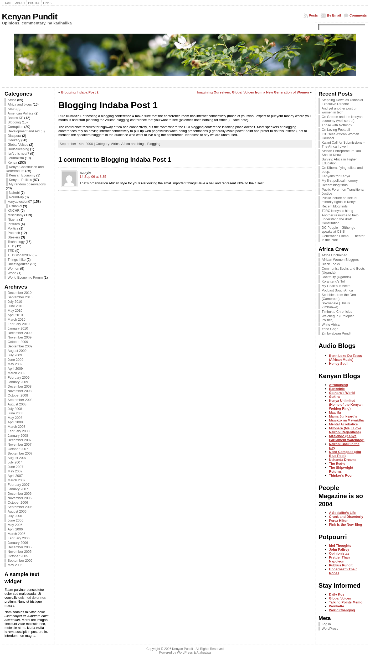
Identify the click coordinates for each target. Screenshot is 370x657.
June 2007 (15, 467)
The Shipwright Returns (341, 469)
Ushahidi (15, 206)
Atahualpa (203, 652)
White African (331, 324)
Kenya (12, 162)
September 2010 (20, 297)
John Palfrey (339, 549)
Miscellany (15, 215)
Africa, (116, 144)
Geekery (14, 140)
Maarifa (335, 412)
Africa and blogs (20, 104)
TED (11, 246)
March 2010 (16, 319)
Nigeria (13, 219)
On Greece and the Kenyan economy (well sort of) (342, 119)
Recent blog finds (335, 185)
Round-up (16, 197)
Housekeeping (18, 149)
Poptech (14, 233)
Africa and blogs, (134, 144)
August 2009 (17, 351)
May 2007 (15, 471)
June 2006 (15, 520)
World (12, 273)
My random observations (27, 184)
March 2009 (16, 373)
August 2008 (17, 404)
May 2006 (15, 525)
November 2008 (20, 391)
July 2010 (15, 302)
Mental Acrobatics (343, 424)
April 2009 (15, 369)
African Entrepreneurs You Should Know (341, 153)
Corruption (15, 127)
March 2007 (16, 480)
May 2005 (15, 565)
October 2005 (18, 556)
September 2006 (20, 507)
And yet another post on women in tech (339, 110)
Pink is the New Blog (345, 524)
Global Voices (18, 145)
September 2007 (20, 453)
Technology (16, 242)
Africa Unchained (334, 255)
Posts (313, 15)
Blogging (14, 122)
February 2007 (18, 485)
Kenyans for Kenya (336, 176)
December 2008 (20, 386)
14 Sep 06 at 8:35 (93, 177)
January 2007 (18, 489)
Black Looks (331, 264)
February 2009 (18, 377)
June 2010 (15, 306)
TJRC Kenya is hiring (337, 211)
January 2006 (18, 543)
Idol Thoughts (340, 546)
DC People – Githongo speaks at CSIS (338, 229)
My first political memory (340, 180)
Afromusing (338, 385)
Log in (326, 624)
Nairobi (14, 193)
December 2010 (20, 293)
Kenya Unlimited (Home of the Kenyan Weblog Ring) (346, 404)
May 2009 (15, 364)
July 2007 (15, 462)
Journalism (16, 158)
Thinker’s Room (341, 475)
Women (13, 268)
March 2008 (16, 427)
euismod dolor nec (32, 597)
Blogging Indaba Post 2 (80, 92)
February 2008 (18, 431)
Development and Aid (24, 131)
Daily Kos (336, 594)
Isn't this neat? (18, 153)
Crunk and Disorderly (346, 517)
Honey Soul (338, 364)
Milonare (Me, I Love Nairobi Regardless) (345, 430)
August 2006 (17, 511)
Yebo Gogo (330, 329)
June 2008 (15, 413)
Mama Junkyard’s (343, 416)
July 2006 (15, 516)
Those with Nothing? (337, 125)
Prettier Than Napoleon (339, 559)
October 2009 (18, 342)
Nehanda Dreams (343, 460)
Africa (12, 100)
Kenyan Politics (20, 180)
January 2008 (18, 435)
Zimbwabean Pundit (336, 333)
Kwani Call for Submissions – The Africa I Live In (343, 144)
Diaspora (14, 136)
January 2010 (18, 328)
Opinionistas (339, 553)
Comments (358, 15)
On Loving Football (336, 130)
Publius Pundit (341, 565)
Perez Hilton (338, 521)
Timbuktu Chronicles (337, 312)
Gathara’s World (342, 393)
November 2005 (20, 552)
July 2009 (15, 355)
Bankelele (337, 389)
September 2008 (20, 400)
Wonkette (336, 606)
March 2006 (16, 534)
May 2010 (15, 310)
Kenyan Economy (22, 175)
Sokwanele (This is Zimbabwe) (336, 305)
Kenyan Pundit (29, 16)
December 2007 (20, 440)
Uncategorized (18, 264)
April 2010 (15, 315)
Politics (13, 228)
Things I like (16, 260)
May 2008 (15, 418)
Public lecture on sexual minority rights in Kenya (339, 200)
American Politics (20, 113)
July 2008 (15, 409)
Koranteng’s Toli (334, 281)
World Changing (342, 610)
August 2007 (17, 458)
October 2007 (18, 449)
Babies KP (15, 118)
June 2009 (15, 360)
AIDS (12, 109)
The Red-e (337, 464)
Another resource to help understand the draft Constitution (340, 219)
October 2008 (18, 395)
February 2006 (18, 538)
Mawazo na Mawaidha (346, 420)
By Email (334, 15)
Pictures (14, 224)
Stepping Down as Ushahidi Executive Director (342, 102)
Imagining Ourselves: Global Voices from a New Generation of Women (253, 92)
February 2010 (18, 324)
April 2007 (15, 476)
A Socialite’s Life (342, 513)
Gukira (334, 397)
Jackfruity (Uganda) (336, 277)
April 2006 (15, 529)
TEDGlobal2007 (20, 255)
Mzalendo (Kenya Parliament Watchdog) (346, 438)
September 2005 (20, 560)
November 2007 (20, 444)
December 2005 (20, 547)
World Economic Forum (25, 277)
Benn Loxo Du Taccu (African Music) (345, 358)
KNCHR (14, 210)
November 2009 (20, 337)
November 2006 (20, 498)
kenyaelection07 (20, 202)
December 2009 (20, 333)
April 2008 (15, 422)
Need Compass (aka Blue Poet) (345, 454)
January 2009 (18, 382)
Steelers (14, 237)
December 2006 (20, 494)
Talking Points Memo (345, 602)
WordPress (330, 628)
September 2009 (20, 346)
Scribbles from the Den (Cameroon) (339, 297)
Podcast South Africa (337, 290)
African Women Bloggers (340, 260)
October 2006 (18, 502)
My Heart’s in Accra (336, 286)
